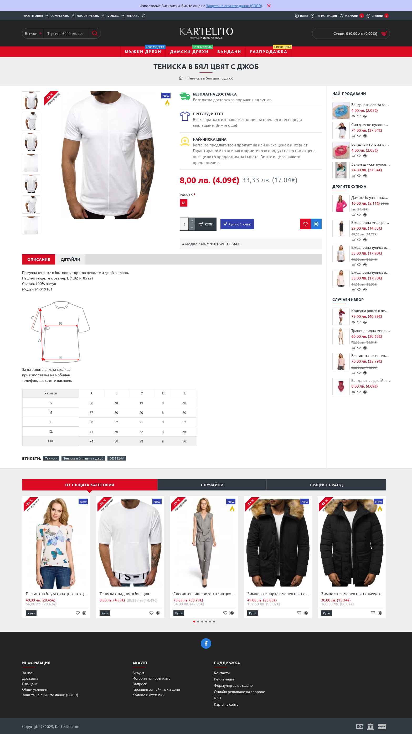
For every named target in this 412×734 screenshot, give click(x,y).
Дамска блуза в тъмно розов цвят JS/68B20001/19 (370, 197)
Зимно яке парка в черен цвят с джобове (279, 592)
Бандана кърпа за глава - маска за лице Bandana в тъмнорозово (370, 144)
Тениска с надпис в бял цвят (125, 592)
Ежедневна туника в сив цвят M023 (370, 247)
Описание (38, 258)
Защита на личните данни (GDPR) (234, 5)
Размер (186, 194)
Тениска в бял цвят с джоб (83, 457)
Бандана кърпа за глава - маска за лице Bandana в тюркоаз (370, 104)
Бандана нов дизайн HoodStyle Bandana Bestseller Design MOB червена (370, 380)
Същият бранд (326, 483)
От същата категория (89, 483)
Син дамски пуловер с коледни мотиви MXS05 (370, 124)
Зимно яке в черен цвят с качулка (352, 592)
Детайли (70, 258)
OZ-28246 (117, 457)
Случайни (212, 483)
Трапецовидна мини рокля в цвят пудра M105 (370, 330)
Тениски (51, 457)
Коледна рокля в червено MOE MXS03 (370, 310)
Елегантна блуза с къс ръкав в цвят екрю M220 (57, 592)
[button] (31, 216)
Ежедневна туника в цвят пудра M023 (370, 272)
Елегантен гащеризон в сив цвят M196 (205, 592)
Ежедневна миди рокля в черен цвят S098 (370, 222)
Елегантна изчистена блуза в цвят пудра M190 (370, 355)
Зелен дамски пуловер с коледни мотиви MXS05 (370, 164)
